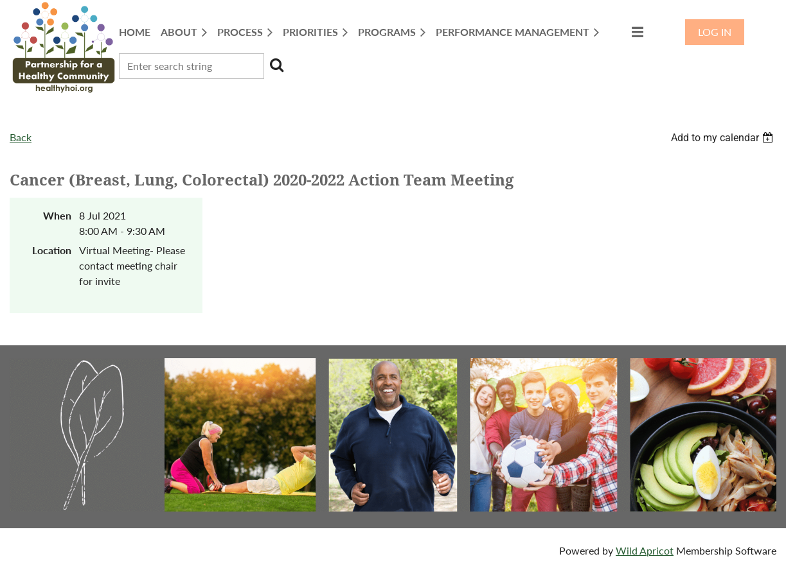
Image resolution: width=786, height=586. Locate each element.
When (57, 215)
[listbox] (723, 138)
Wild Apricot (645, 550)
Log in (714, 32)
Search (276, 64)
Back (20, 137)
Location (51, 250)
